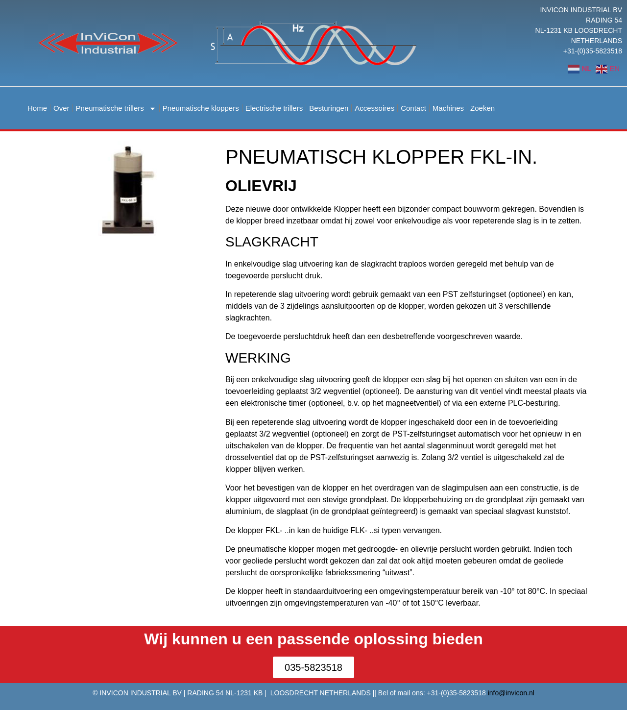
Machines (448, 108)
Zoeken (482, 108)
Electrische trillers (274, 108)
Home (37, 108)
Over (61, 108)
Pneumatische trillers (116, 108)
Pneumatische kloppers (201, 108)
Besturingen (328, 108)
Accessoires (374, 108)
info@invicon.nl (511, 693)
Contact (413, 108)
